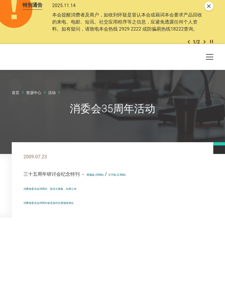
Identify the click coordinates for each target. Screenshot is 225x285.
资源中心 (33, 116)
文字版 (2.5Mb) (137, 198)
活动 (52, 116)
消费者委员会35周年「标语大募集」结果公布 (70, 212)
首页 (15, 116)
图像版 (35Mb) (102, 198)
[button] (188, 61)
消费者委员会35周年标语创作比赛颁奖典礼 (68, 226)
